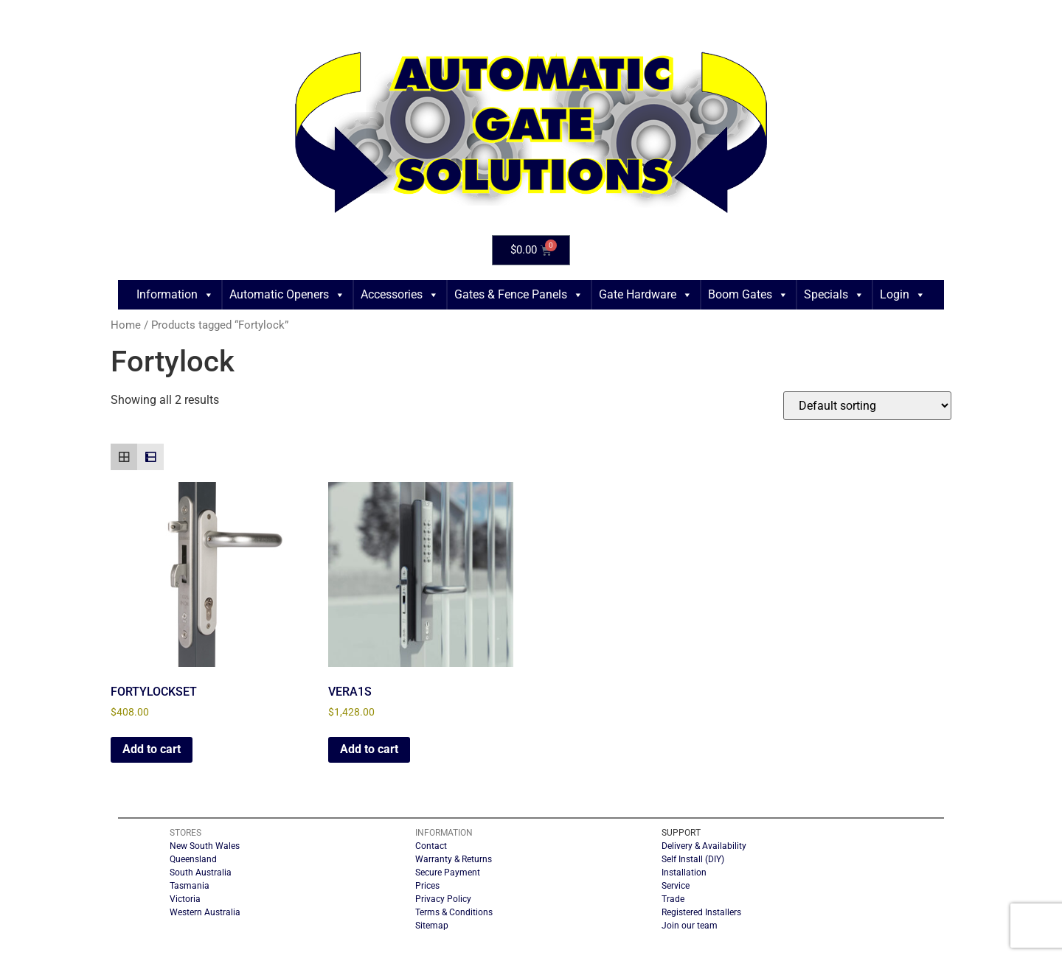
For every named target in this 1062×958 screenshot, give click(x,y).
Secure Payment (447, 872)
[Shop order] (867, 405)
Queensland (193, 859)
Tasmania (189, 886)
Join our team (690, 925)
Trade (673, 899)
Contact (431, 846)
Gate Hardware (646, 295)
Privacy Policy (443, 899)
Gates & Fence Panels (518, 295)
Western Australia (205, 912)
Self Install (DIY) (693, 859)
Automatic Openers (287, 295)
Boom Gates (748, 295)
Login (903, 295)
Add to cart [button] (151, 749)
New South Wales (205, 846)
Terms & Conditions (454, 912)
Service (676, 886)
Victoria (185, 899)
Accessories (400, 295)
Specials (834, 295)
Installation (684, 872)
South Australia (201, 872)
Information (175, 295)
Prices (427, 886)
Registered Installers (701, 912)
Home (126, 325)
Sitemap (431, 925)
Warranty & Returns (453, 859)
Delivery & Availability (704, 846)
